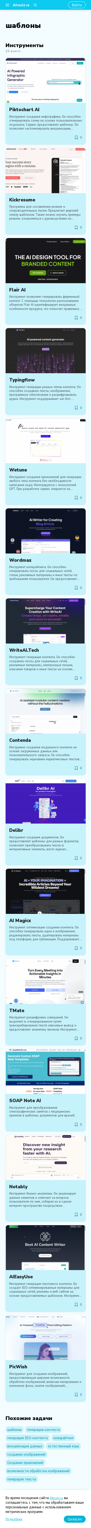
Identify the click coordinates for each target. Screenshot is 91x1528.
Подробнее (14, 1519)
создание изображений (26, 1454)
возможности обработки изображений (38, 1471)
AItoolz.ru (56, 1498)
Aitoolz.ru (21, 5)
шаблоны (14, 1429)
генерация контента (43, 1429)
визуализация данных (24, 1446)
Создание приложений (25, 1462)
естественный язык (63, 1446)
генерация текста (21, 1479)
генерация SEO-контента (27, 1438)
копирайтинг (63, 1438)
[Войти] (77, 4)
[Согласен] (75, 1519)
